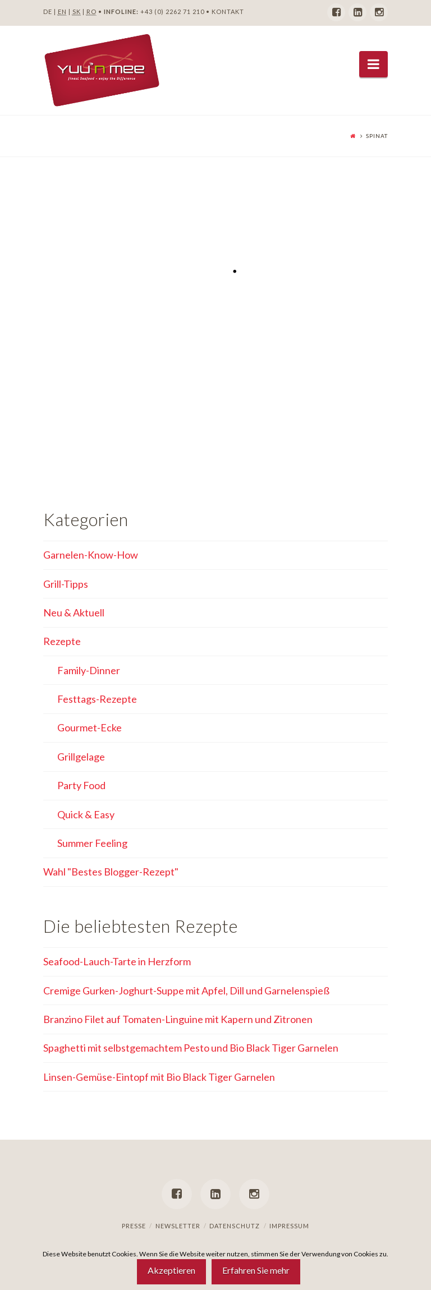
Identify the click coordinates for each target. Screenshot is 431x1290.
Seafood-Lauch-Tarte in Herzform (117, 961)
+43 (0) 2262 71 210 (172, 11)
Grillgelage (81, 756)
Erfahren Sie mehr (256, 1270)
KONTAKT (228, 11)
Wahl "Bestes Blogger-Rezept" (110, 871)
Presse (134, 1225)
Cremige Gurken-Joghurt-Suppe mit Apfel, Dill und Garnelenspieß (186, 990)
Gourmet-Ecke (89, 727)
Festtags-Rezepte (97, 699)
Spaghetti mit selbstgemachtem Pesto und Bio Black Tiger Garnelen (190, 1048)
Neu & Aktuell (73, 612)
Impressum (289, 1225)
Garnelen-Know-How (90, 555)
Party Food (81, 785)
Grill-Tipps (65, 584)
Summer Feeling (92, 843)
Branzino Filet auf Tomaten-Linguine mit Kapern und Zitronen (178, 1019)
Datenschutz (234, 1225)
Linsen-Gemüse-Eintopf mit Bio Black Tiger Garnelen (159, 1077)
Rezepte (62, 641)
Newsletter (177, 1225)
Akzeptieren (171, 1270)
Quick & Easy (85, 814)
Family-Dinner (88, 670)
